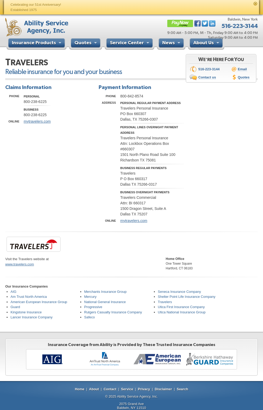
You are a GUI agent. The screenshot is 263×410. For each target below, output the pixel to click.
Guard (15, 307)
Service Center (130, 43)
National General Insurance (105, 302)
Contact (110, 389)
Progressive (93, 307)
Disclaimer (163, 389)
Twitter (205, 23)
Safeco (89, 317)
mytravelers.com (37, 121)
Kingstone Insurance (26, 312)
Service (127, 389)
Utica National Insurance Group (181, 312)
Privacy (144, 389)
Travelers (165, 302)
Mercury (90, 297)
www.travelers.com (19, 264)
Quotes (86, 43)
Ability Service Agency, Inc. (137, 396)
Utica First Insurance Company (181, 307)
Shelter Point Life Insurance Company (186, 297)
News (171, 43)
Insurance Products (37, 43)
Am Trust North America (29, 297)
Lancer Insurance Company (32, 317)
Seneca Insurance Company (179, 292)
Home (79, 389)
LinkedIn (212, 23)
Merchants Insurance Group (105, 292)
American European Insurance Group (39, 302)
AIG (13, 292)
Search (182, 389)
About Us (206, 43)
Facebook (197, 23)
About (94, 389)
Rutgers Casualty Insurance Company (113, 312)
